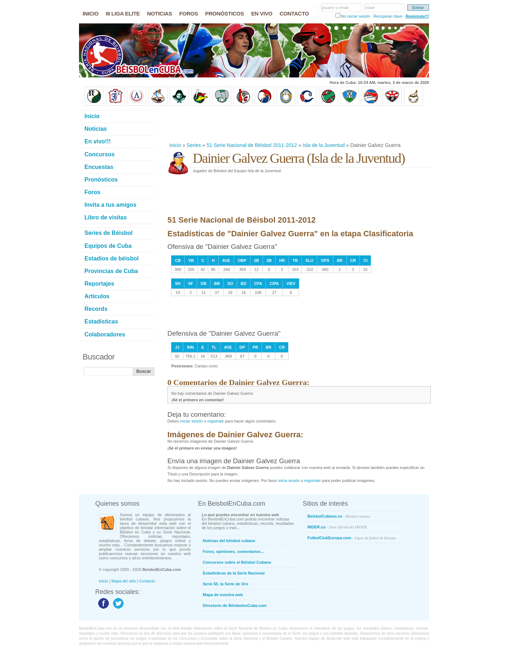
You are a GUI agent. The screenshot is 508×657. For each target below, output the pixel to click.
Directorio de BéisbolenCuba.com (235, 605)
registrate (215, 421)
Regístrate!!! (417, 16)
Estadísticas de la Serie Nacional (233, 573)
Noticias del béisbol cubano (229, 540)
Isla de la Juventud (324, 145)
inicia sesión (289, 480)
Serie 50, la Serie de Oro (225, 584)
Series (194, 145)
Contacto (147, 581)
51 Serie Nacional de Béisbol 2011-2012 (252, 145)
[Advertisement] (298, 124)
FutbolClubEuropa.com (351, 538)
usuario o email (335, 7)
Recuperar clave (387, 16)
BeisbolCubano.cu (338, 516)
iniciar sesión (191, 421)
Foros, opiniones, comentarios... (233, 551)
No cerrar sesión (355, 16)
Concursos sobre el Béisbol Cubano (237, 562)
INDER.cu (337, 527)
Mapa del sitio (123, 581)
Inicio (175, 145)
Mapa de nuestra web (223, 595)
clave (370, 7)
